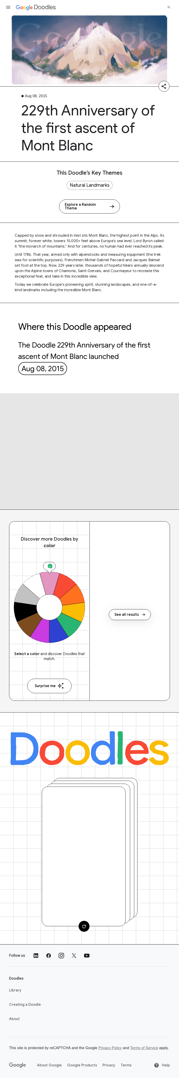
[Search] (169, 7)
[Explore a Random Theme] (89, 206)
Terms (126, 1065)
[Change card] (84, 926)
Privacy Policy (110, 1048)
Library (15, 990)
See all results (129, 614)
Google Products (82, 1065)
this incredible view (81, 276)
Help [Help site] (162, 1065)
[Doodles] (89, 748)
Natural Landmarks (89, 185)
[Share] (164, 86)
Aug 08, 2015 (43, 368)
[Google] (17, 1065)
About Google (49, 1065)
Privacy (108, 1065)
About (14, 1019)
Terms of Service (144, 1048)
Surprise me (49, 686)
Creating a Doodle (25, 1004)
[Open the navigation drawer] (8, 7)
